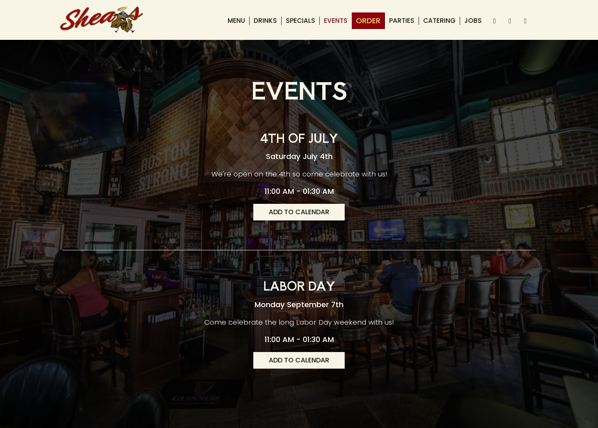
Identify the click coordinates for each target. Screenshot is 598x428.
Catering (439, 21)
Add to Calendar (299, 212)
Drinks (265, 21)
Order (368, 21)
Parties (401, 21)
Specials (300, 21)
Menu (236, 21)
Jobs (473, 21)
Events (336, 21)
